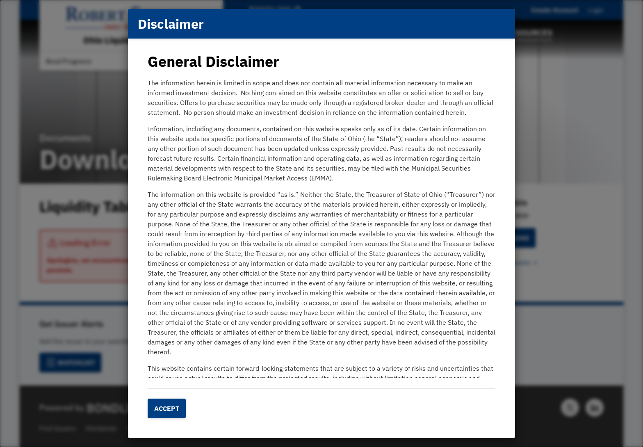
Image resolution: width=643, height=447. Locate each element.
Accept (166, 408)
